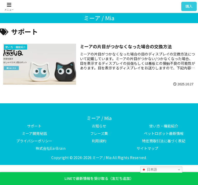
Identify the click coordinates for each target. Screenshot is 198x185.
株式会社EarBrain (50, 148)
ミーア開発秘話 (34, 133)
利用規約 (99, 140)
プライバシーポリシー (34, 140)
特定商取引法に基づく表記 (163, 140)
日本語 (149, 170)
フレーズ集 (99, 133)
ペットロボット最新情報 (164, 133)
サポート (34, 125)
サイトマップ (147, 148)
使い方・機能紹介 (163, 125)
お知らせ (99, 125)
